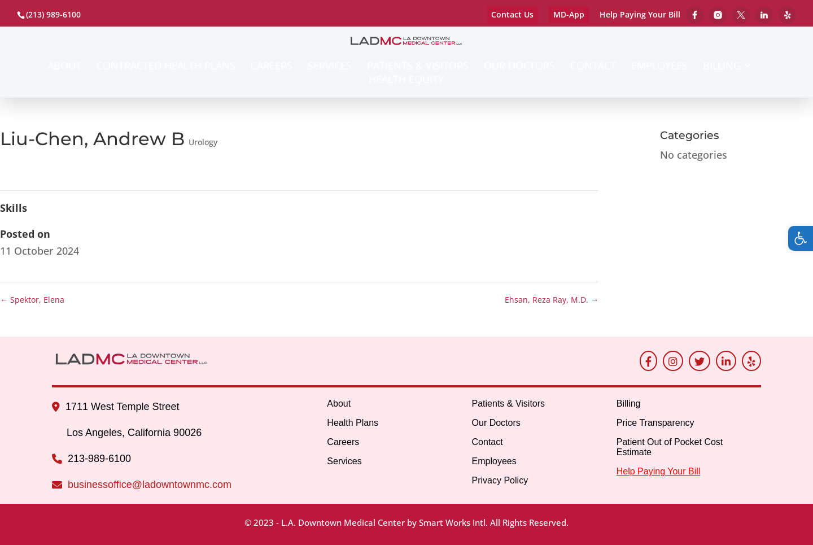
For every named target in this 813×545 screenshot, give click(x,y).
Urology (203, 142)
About (64, 67)
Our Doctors (519, 67)
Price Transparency (655, 423)
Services (330, 67)
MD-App (568, 14)
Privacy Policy (500, 480)
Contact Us (512, 14)
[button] (800, 238)
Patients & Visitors (418, 67)
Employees (659, 67)
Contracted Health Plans (166, 67)
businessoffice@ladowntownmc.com (149, 484)
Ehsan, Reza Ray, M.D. (551, 299)
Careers (271, 67)
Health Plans (352, 423)
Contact (593, 67)
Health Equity (406, 80)
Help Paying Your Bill (640, 15)
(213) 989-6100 (53, 14)
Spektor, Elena (32, 299)
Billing (722, 67)
